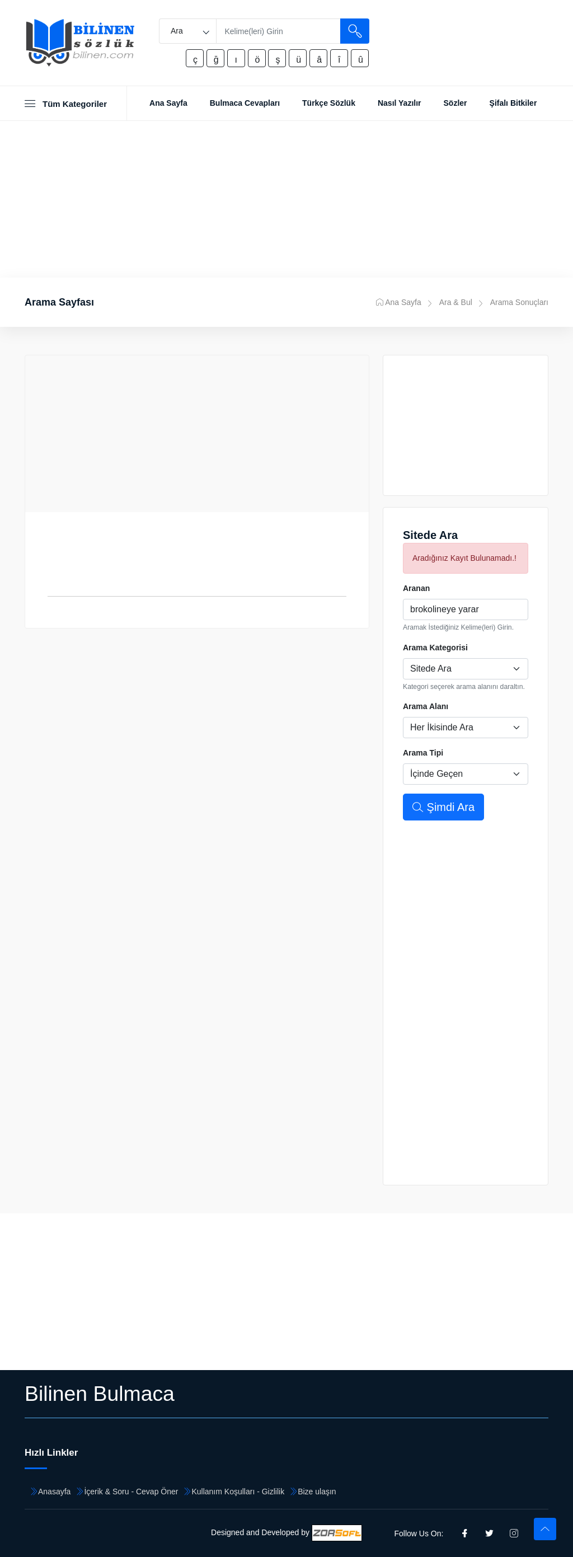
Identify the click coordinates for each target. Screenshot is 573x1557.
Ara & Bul (455, 302)
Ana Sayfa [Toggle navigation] (168, 103)
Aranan (416, 588)
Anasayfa (54, 1491)
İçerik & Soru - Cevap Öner (131, 1491)
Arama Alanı (425, 706)
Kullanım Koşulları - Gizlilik (237, 1491)
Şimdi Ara (443, 807)
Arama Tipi (423, 752)
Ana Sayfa (398, 302)
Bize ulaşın (317, 1491)
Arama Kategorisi (435, 647)
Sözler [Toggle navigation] (455, 103)
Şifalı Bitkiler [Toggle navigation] (513, 103)
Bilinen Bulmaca (100, 1393)
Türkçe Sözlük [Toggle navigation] (328, 103)
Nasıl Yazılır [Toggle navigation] (399, 103)
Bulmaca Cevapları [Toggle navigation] (245, 103)
